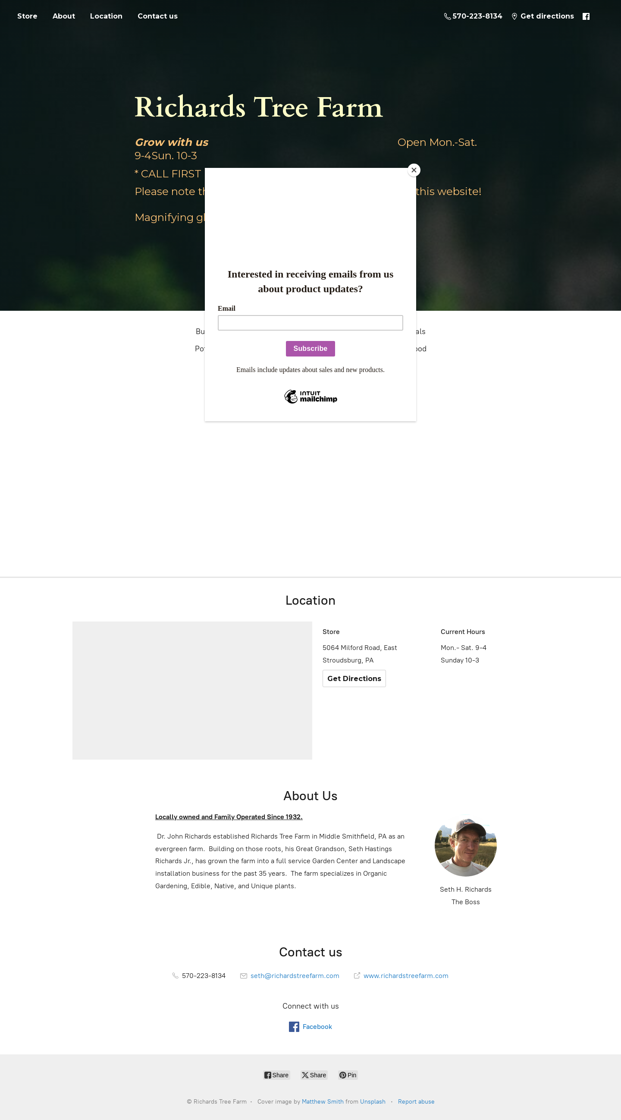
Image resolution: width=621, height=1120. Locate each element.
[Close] (414, 170)
